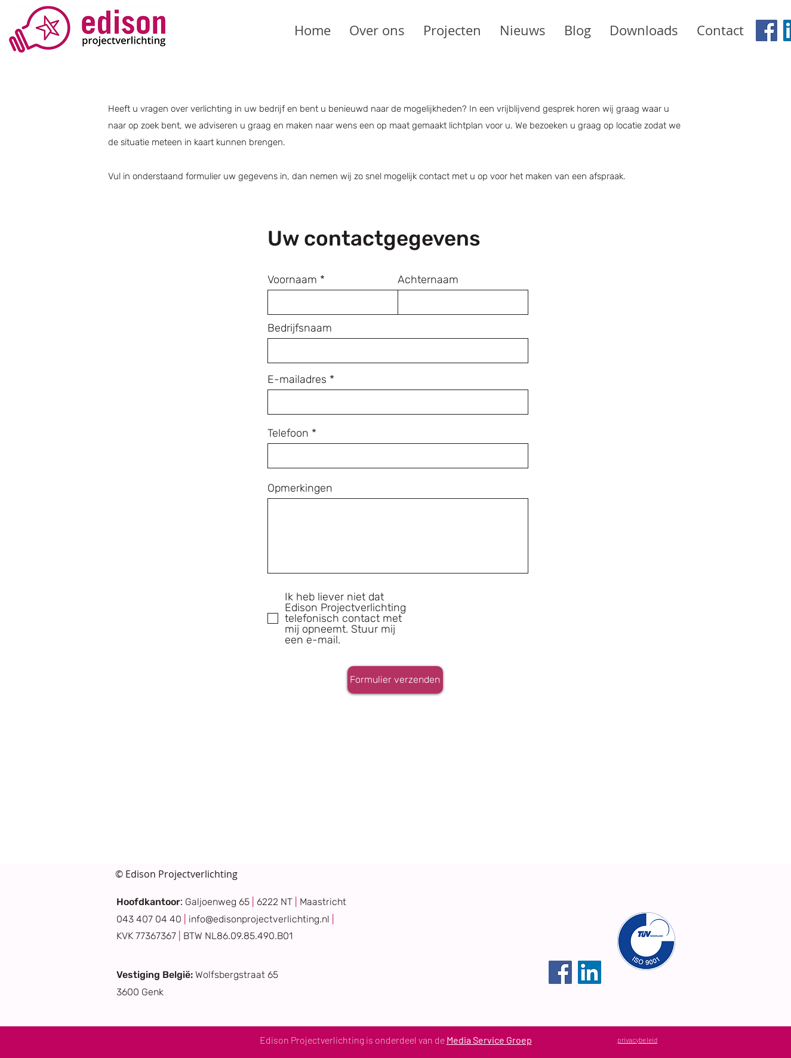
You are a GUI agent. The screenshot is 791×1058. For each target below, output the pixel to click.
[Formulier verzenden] (395, 680)
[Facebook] (766, 30)
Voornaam (292, 279)
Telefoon (288, 433)
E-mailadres (297, 379)
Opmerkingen (300, 488)
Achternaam (428, 279)
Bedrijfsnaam (299, 328)
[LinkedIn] (589, 972)
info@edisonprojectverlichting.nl (259, 919)
